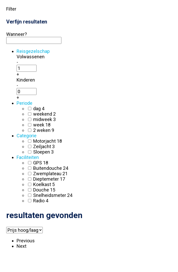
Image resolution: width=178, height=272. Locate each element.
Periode (24, 103)
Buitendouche (50, 168)
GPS (40, 162)
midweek (44, 119)
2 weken (43, 130)
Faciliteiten (28, 157)
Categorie (27, 135)
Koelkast (44, 184)
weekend (44, 114)
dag (38, 108)
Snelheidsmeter (52, 195)
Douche (44, 190)
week (42, 124)
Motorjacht (47, 141)
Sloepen (43, 152)
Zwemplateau (50, 173)
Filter (11, 9)
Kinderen (26, 80)
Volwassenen (31, 56)
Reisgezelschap (33, 51)
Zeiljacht (44, 146)
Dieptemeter (49, 179)
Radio (40, 200)
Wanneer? (16, 34)
